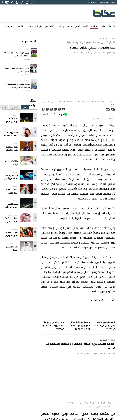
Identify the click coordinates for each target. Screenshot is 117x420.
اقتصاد (86, 26)
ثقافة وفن (49, 26)
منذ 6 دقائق (25, 74)
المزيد (9, 26)
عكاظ (111, 38)
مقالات (30, 26)
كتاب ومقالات (12, 157)
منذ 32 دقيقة (26, 90)
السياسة (103, 38)
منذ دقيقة (27, 59)
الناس (15, 143)
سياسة (94, 26)
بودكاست (61, 26)
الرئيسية (112, 26)
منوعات (38, 26)
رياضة (69, 26)
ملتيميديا (20, 26)
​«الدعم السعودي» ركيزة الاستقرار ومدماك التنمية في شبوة (18, 85)
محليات (103, 26)
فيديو (77, 26)
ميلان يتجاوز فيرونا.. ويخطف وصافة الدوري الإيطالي (17, 70)
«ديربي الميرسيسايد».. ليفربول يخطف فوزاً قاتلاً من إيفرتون (17, 54)
